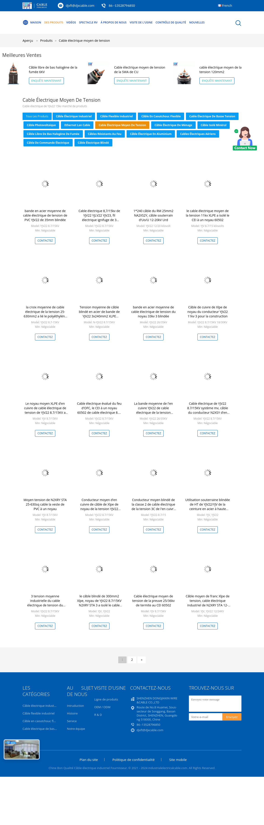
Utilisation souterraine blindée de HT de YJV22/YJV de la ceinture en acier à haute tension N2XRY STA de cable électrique (207, 509)
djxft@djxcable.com (80, 5)
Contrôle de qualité (171, 22)
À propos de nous (114, 22)
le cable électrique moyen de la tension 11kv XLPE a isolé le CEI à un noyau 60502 (207, 215)
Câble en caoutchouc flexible (161, 116)
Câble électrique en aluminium (150, 134)
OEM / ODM (102, 707)
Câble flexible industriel (116, 116)
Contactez (45, 241)
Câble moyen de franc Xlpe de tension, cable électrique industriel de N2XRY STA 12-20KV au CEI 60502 (207, 603)
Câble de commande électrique (48, 143)
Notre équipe (76, 729)
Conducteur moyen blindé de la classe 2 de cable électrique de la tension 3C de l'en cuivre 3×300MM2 (153, 506)
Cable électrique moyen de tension (84, 40)
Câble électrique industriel (74, 116)
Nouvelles (196, 22)
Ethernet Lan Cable (77, 125)
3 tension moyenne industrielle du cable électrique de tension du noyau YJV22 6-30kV (45, 603)
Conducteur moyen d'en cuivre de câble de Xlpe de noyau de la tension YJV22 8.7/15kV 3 (99, 506)
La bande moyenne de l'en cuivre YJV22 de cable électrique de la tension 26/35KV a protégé (153, 410)
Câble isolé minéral (214, 125)
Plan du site (88, 759)
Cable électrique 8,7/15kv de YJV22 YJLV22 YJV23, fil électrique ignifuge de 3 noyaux (99, 217)
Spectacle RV (88, 22)
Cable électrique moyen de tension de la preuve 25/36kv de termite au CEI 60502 (153, 600)
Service (72, 721)
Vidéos (71, 22)
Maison (32, 22)
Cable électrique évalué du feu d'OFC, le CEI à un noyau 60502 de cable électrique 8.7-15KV (99, 410)
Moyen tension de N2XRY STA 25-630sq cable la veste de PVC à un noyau (45, 504)
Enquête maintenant (46, 81)
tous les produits (37, 116)
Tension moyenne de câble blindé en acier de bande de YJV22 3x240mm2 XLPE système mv (99, 314)
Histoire (72, 713)
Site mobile (178, 759)
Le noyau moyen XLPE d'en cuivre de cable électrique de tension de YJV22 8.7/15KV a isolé (45, 410)
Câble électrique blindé (93, 143)
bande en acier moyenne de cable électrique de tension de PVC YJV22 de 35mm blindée (45, 215)
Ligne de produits (106, 699)
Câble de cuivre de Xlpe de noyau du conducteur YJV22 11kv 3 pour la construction (207, 311)
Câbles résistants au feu (104, 134)
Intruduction (75, 706)
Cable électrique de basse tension (212, 116)
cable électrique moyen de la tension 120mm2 (220, 69)
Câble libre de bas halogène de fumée (53, 134)
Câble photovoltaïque (41, 125)
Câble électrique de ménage (173, 125)
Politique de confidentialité (133, 759)
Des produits (53, 22)
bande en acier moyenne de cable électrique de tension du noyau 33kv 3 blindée (153, 311)
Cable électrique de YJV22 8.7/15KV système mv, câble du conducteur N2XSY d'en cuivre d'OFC (207, 410)
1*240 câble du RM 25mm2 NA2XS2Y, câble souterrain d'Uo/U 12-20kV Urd (153, 215)
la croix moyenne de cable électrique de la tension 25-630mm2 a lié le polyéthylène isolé (45, 314)
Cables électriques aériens (197, 134)
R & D (98, 715)
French (227, 5)
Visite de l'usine (141, 22)
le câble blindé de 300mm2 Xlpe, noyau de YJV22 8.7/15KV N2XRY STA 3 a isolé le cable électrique (99, 603)
